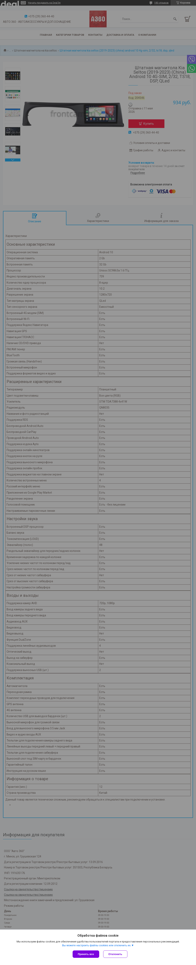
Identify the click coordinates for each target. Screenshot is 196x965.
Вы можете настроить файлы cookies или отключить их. (96, 945)
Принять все (86, 954)
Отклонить (115, 954)
